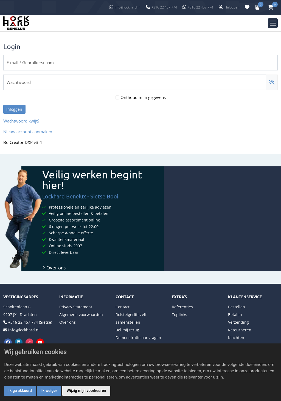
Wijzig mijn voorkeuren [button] (86, 390)
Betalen (235, 314)
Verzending (238, 322)
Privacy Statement (75, 306)
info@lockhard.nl (127, 7)
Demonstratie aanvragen (138, 337)
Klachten (236, 337)
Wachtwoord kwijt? (21, 121)
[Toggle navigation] (273, 23)
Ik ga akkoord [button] (20, 390)
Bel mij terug (127, 329)
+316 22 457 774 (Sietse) (30, 322)
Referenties (182, 306)
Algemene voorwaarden (81, 314)
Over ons (54, 267)
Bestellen (236, 306)
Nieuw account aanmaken (27, 132)
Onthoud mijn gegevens (143, 97)
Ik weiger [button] (49, 390)
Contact (123, 306)
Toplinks (179, 314)
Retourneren (239, 329)
